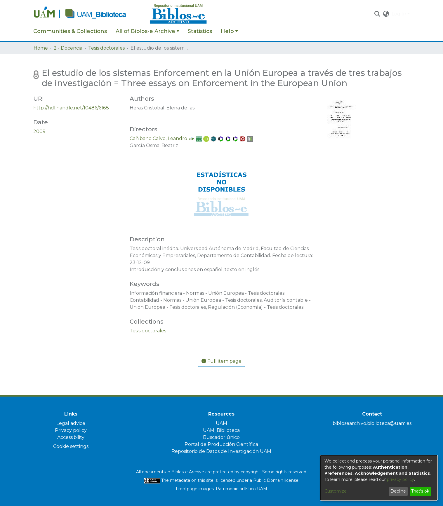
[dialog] (378, 477)
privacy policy (400, 479)
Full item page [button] (221, 361)
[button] (377, 14)
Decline (398, 491)
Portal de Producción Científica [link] (221, 444)
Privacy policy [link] (71, 430)
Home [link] (41, 48)
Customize (335, 491)
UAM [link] (221, 423)
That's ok (420, 491)
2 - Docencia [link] (68, 48)
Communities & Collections (70, 31)
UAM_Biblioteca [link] (221, 430)
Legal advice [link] (70, 423)
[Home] (88, 14)
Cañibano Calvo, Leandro (158, 138)
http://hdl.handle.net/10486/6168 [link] (71, 108)
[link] (148, 331)
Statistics (200, 31)
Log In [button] (399, 14)
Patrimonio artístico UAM (241, 488)
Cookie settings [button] (70, 446)
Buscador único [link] (221, 437)
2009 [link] (39, 131)
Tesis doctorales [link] (106, 48)
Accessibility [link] (70, 437)
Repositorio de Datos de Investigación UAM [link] (221, 451)
